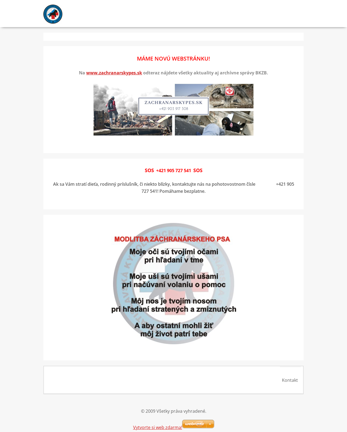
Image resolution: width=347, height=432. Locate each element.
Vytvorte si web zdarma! (157, 426)
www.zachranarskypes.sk (114, 73)
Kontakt (291, 380)
